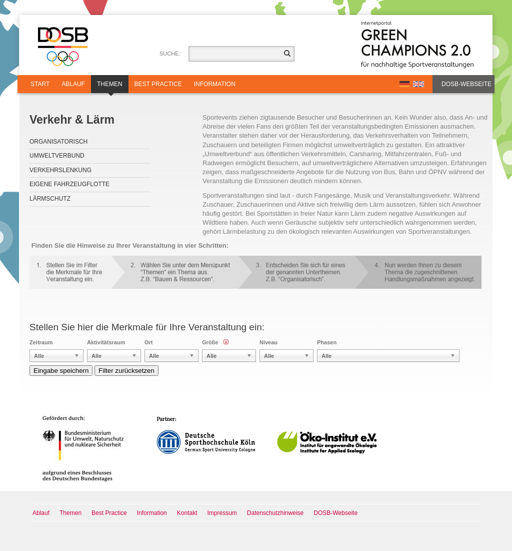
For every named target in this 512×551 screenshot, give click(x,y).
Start (40, 84)
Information (215, 84)
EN (418, 84)
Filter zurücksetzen (126, 370)
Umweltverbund (57, 155)
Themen (109, 87)
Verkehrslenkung (61, 170)
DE (404, 84)
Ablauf (73, 84)
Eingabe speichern (61, 370)
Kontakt (187, 512)
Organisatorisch (59, 141)
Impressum (222, 512)
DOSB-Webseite (467, 84)
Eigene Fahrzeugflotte (70, 184)
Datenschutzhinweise (275, 512)
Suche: (170, 54)
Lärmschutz (50, 198)
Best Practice (158, 84)
